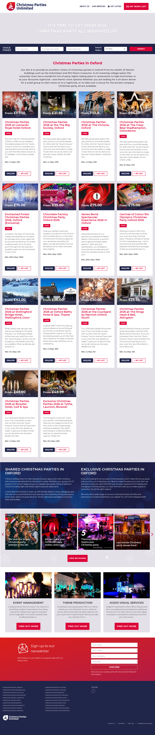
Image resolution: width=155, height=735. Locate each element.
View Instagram (77, 558)
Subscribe (114, 667)
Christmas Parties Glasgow (13, 692)
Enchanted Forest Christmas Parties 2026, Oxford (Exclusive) (17, 219)
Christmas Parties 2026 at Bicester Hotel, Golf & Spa (17, 404)
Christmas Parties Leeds (12, 700)
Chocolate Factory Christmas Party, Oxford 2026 (55, 217)
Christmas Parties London (12, 687)
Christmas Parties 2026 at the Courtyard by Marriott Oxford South (96, 313)
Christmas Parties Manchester (14, 695)
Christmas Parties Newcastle (56, 698)
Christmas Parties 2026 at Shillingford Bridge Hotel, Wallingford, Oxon (18, 313)
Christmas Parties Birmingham (14, 690)
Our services (98, 6)
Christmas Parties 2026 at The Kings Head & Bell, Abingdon (132, 313)
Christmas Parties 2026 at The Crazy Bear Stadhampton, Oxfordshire (133, 126)
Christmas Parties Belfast (55, 692)
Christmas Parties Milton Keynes (57, 708)
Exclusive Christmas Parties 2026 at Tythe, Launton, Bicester (58, 404)
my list (25, 174)
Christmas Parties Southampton (57, 700)
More (9, 134)
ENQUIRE (11, 174)
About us (84, 6)
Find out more (29, 627)
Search (141, 49)
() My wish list (136, 6)
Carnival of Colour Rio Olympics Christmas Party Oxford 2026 (134, 217)
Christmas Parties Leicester (55, 687)
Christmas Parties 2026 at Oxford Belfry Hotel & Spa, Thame (57, 311)
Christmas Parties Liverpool (13, 698)
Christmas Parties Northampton (57, 710)
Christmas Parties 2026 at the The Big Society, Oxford (56, 125)
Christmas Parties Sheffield (13, 710)
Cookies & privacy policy (145, 723)
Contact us (111, 723)
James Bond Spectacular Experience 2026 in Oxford (94, 219)
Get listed (114, 6)
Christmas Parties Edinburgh (14, 705)
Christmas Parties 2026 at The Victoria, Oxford (95, 125)
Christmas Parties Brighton (55, 703)
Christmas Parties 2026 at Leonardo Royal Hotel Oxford (17, 125)
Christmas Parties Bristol (12, 703)
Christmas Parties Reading (55, 705)
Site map (131, 723)
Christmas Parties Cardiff (12, 708)
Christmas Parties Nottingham (56, 695)
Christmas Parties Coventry (55, 690)
